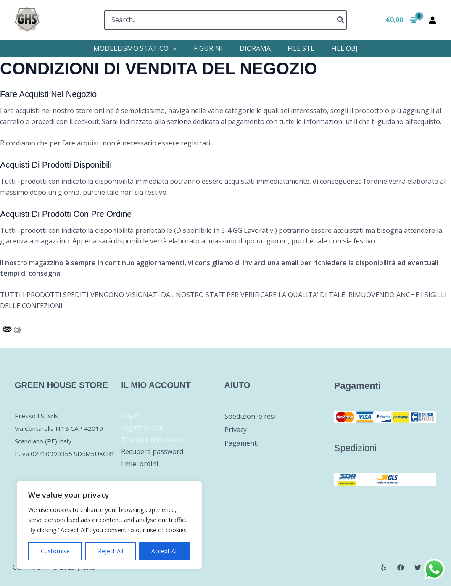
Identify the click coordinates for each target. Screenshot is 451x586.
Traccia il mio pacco (151, 439)
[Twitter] (417, 567)
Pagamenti (241, 443)
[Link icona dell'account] (432, 20)
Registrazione (143, 427)
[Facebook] (400, 567)
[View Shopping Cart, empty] (401, 20)
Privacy (235, 429)
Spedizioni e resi (250, 416)
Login (130, 415)
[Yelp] (383, 567)
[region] (109, 525)
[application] (173, 48)
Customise (55, 551)
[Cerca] (340, 20)
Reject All (110, 551)
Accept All (164, 551)
